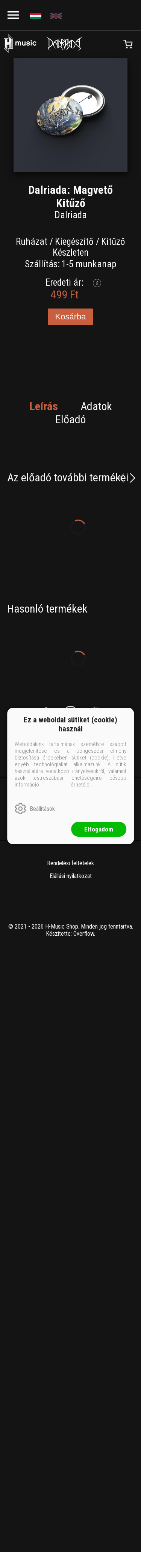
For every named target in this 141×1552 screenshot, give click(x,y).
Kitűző (113, 241)
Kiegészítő (74, 241)
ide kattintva (55, 784)
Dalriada (71, 215)
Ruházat (31, 241)
